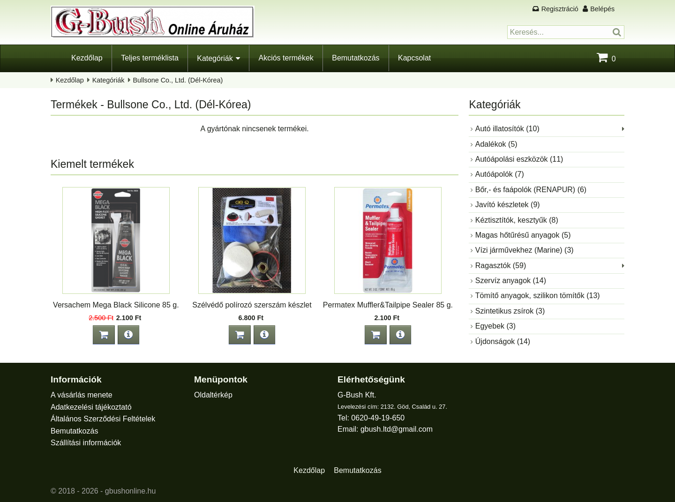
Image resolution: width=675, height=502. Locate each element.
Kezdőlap (87, 58)
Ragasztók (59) (500, 266)
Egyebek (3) (495, 326)
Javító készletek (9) (507, 205)
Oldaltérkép (213, 395)
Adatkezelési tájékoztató (91, 407)
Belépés (602, 9)
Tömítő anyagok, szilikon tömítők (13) (537, 296)
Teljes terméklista (150, 58)
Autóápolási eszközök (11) (519, 159)
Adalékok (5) (496, 144)
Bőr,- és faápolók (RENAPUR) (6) (530, 190)
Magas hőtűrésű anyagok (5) (523, 235)
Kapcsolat (414, 58)
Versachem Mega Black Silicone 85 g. (116, 305)
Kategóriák (215, 58)
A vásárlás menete (81, 395)
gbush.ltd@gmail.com (396, 429)
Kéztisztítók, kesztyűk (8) (516, 220)
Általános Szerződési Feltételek (103, 419)
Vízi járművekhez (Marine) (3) (524, 250)
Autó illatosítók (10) (507, 129)
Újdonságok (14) (502, 341)
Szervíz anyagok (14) (510, 281)
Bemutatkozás (355, 58)
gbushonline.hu (130, 491)
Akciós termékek (285, 58)
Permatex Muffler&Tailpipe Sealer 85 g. (388, 305)
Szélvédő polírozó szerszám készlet (251, 305)
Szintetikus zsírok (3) (510, 311)
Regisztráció (559, 9)
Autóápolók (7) (499, 174)
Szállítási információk (86, 443)
